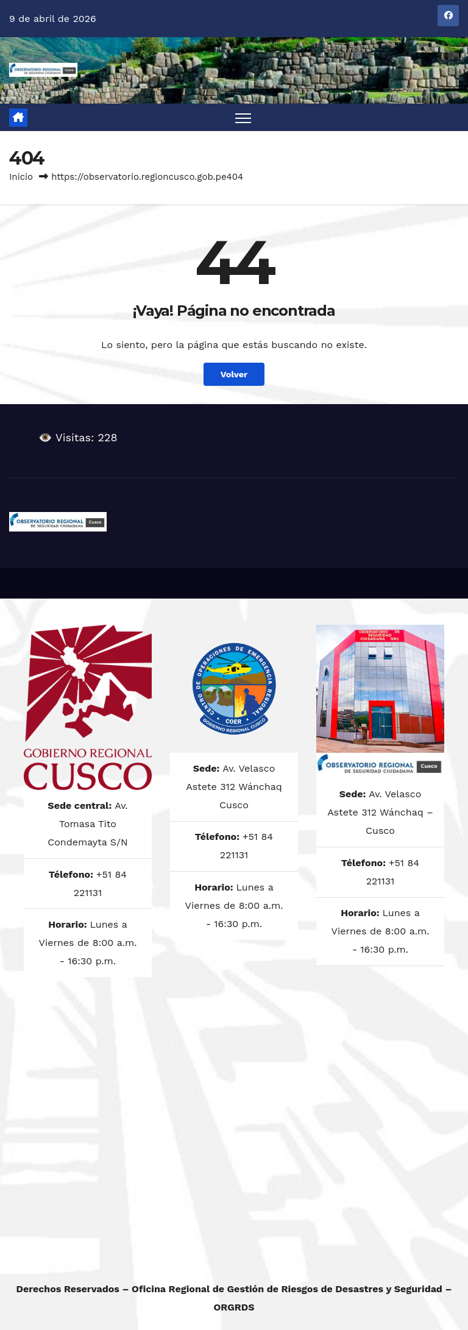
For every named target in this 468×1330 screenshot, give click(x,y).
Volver (234, 374)
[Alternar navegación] (243, 117)
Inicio (21, 176)
